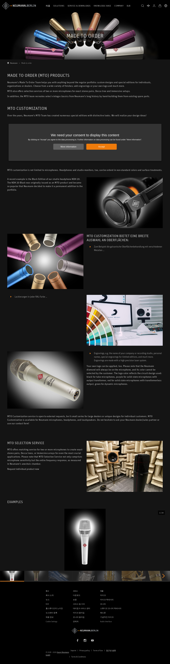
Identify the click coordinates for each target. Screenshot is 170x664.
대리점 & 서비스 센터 (81, 608)
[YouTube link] (92, 640)
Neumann (13, 63)
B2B (128, 5)
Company (119, 5)
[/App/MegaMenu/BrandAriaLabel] (19, 6)
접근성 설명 (111, 650)
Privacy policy (84, 650)
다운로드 (76, 595)
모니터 (103, 604)
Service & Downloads (79, 5)
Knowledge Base (102, 5)
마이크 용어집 (78, 613)
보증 (75, 599)
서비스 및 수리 (79, 604)
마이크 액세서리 (107, 599)
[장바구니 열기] (160, 6)
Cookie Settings (51, 621)
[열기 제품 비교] (148, 6)
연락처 (76, 621)
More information (68, 147)
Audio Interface (106, 621)
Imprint (73, 650)
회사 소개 (50, 595)
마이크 (103, 595)
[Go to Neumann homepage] (85, 631)
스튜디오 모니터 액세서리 (110, 608)
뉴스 (47, 599)
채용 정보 (50, 617)
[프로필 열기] (154, 6)
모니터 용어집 (78, 617)
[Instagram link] (85, 640)
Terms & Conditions (78, 657)
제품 (48, 5)
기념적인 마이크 (107, 617)
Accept (101, 147)
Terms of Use (98, 650)
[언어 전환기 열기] (166, 6)
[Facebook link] (77, 640)
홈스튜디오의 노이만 (54, 608)
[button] (142, 6)
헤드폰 (103, 613)
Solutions (58, 5)
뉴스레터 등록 (51, 613)
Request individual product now (23, 468)
